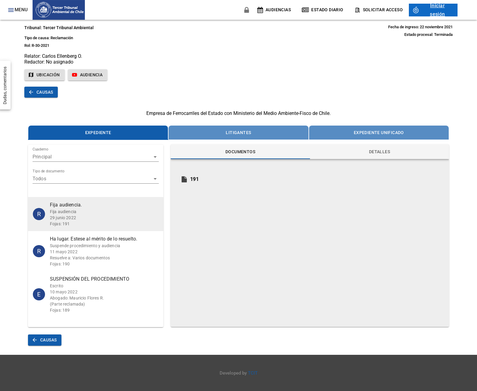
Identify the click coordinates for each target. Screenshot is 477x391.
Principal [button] (42, 157)
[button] (95, 214)
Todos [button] (39, 179)
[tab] (98, 132)
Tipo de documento (48, 171)
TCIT (253, 373)
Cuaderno (40, 149)
